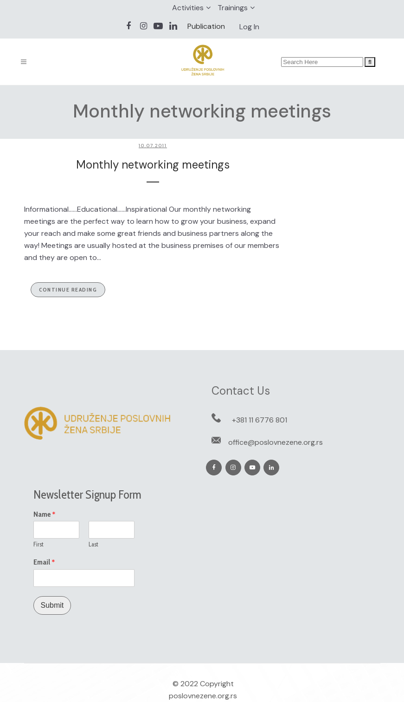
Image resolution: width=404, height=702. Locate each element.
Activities (188, 8)
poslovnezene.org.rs (203, 696)
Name (44, 514)
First (38, 544)
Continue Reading (68, 289)
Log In (249, 27)
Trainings (233, 8)
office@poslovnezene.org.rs (275, 442)
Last (93, 544)
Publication (206, 26)
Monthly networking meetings (153, 164)
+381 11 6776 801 (259, 420)
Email (44, 562)
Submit (52, 605)
